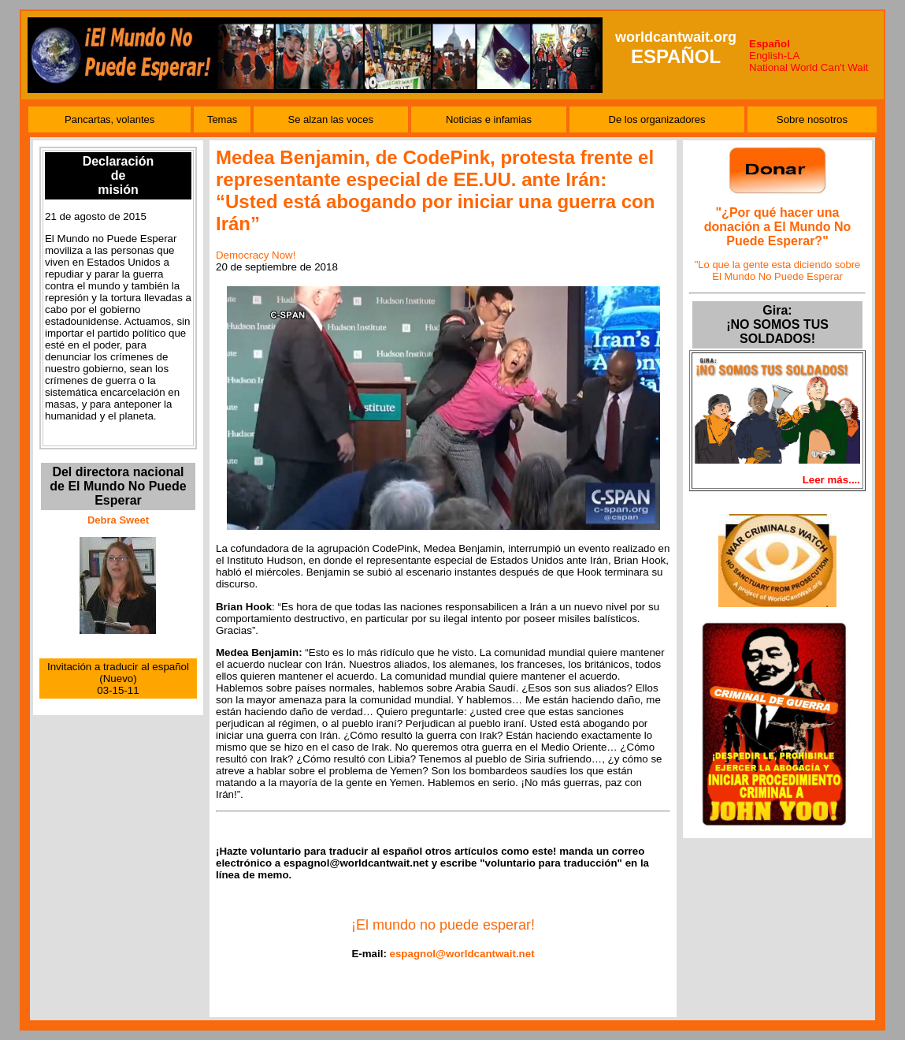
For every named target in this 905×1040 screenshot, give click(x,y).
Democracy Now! (255, 255)
